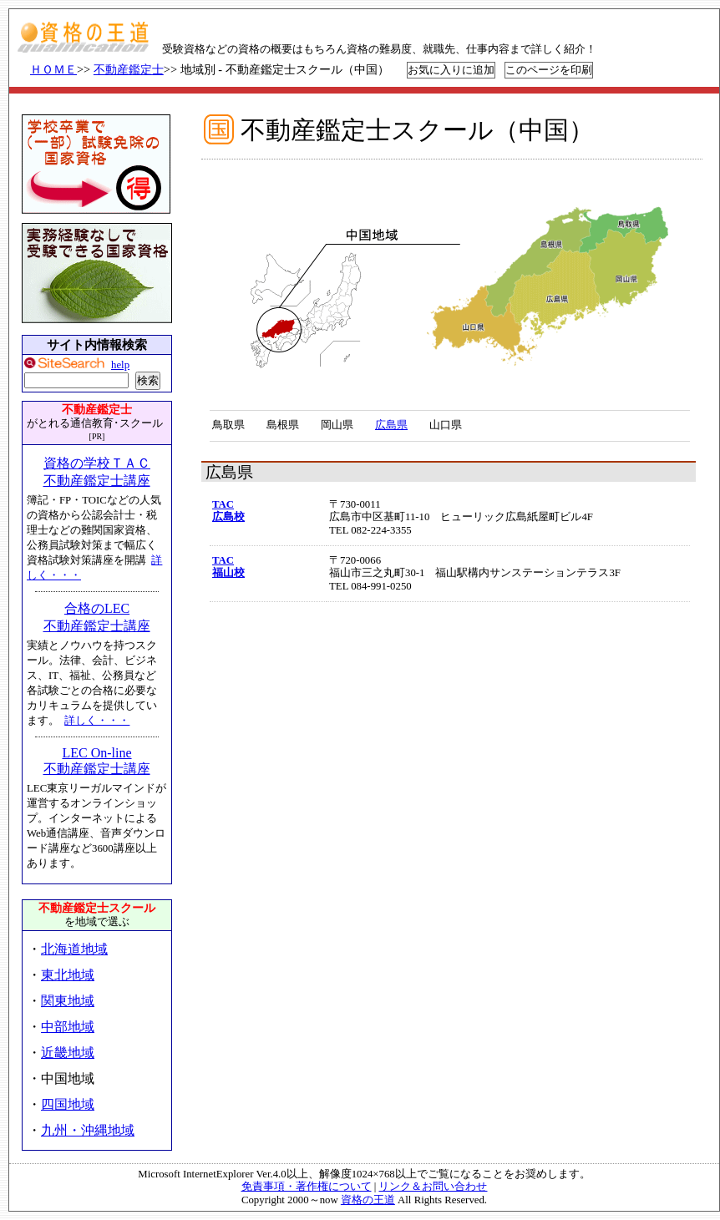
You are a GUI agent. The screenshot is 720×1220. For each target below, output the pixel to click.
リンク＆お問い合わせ (432, 1186)
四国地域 (67, 1104)
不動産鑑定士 (129, 69)
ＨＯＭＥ (53, 69)
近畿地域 (67, 1052)
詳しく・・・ (96, 720)
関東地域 (67, 1001)
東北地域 (67, 975)
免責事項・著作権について (306, 1186)
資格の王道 (368, 1200)
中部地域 (67, 1027)
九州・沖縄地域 (87, 1130)
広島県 (391, 425)
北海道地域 (74, 949)
